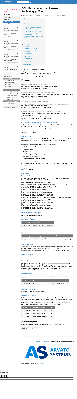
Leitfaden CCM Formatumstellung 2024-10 (11, 34)
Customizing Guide (11, 21)
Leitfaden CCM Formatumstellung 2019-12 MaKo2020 (11, 60)
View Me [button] (25, 328)
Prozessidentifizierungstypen (31, 50)
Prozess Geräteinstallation (12, 95)
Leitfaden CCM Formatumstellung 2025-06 (11, 31)
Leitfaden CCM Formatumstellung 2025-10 (11, 27)
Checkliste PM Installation (10, 82)
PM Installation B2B (12, 84)
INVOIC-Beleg (28, 42)
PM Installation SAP (12, 86)
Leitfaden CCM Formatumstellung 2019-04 (11, 63)
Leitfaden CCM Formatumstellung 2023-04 (11, 44)
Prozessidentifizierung (29, 61)
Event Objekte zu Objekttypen (31, 48)
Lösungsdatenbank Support (66, 1)
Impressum (38, 341)
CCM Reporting (11, 105)
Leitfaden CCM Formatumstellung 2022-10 (11, 47)
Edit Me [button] (34, 328)
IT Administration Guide (11, 107)
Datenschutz (46, 341)
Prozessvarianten (28, 55)
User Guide (11, 19)
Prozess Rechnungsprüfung (12, 101)
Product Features (11, 17)
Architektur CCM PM (9, 80)
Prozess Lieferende (10, 99)
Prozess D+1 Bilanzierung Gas (13, 91)
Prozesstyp (27, 51)
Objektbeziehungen (29, 53)
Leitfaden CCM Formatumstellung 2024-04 (11, 37)
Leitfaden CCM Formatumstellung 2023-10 (11, 40)
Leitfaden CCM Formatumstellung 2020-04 (11, 57)
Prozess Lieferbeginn (11, 97)
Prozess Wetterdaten (11, 103)
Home (7, 14)
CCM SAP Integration (11, 76)
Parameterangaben (27, 64)
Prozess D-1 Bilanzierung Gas (13, 93)
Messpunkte (26, 23)
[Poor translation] (5, 376)
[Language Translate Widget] (25, 363)
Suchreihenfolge (28, 58)
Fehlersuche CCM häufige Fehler (11, 69)
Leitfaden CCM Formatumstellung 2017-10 (11, 66)
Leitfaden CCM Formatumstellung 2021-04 (11, 53)
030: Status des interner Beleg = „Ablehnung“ (34, 31)
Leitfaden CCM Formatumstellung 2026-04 (11, 24)
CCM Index (11, 73)
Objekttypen (27, 46)
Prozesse (12, 90)
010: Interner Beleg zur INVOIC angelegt (33, 27)
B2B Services (12, 88)
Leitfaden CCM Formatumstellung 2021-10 (11, 50)
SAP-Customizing (27, 44)
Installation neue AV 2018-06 (10, 71)
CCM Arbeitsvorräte (11, 75)
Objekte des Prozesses (28, 40)
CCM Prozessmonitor (11, 78)
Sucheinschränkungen (29, 60)
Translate (39, 363)
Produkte (55, 1)
